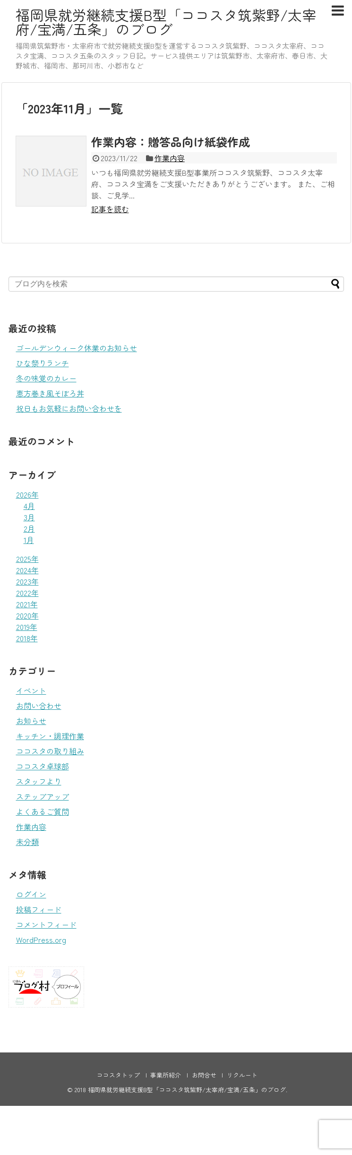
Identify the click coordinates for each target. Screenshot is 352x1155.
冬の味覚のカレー (46, 378)
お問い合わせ (38, 705)
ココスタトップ (118, 1074)
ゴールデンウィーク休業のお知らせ (76, 347)
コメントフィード (46, 924)
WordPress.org (41, 939)
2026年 (27, 494)
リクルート (242, 1074)
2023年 (27, 581)
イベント (31, 690)
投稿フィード (38, 909)
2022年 (27, 592)
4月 (29, 505)
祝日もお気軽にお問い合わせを (69, 408)
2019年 (26, 626)
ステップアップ (42, 796)
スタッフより (38, 781)
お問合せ (204, 1074)
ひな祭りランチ (42, 363)
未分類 (27, 841)
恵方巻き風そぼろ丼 (50, 393)
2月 (29, 528)
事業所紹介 (165, 1074)
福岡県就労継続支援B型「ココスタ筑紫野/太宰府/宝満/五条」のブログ (166, 21)
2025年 (27, 558)
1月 (29, 539)
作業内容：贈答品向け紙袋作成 (170, 141)
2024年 (27, 570)
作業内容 (170, 158)
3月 (29, 517)
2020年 (27, 615)
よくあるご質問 (42, 811)
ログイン (31, 894)
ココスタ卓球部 (42, 766)
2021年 (27, 604)
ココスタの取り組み (50, 751)
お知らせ (31, 720)
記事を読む (110, 209)
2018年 (27, 638)
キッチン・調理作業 (50, 735)
